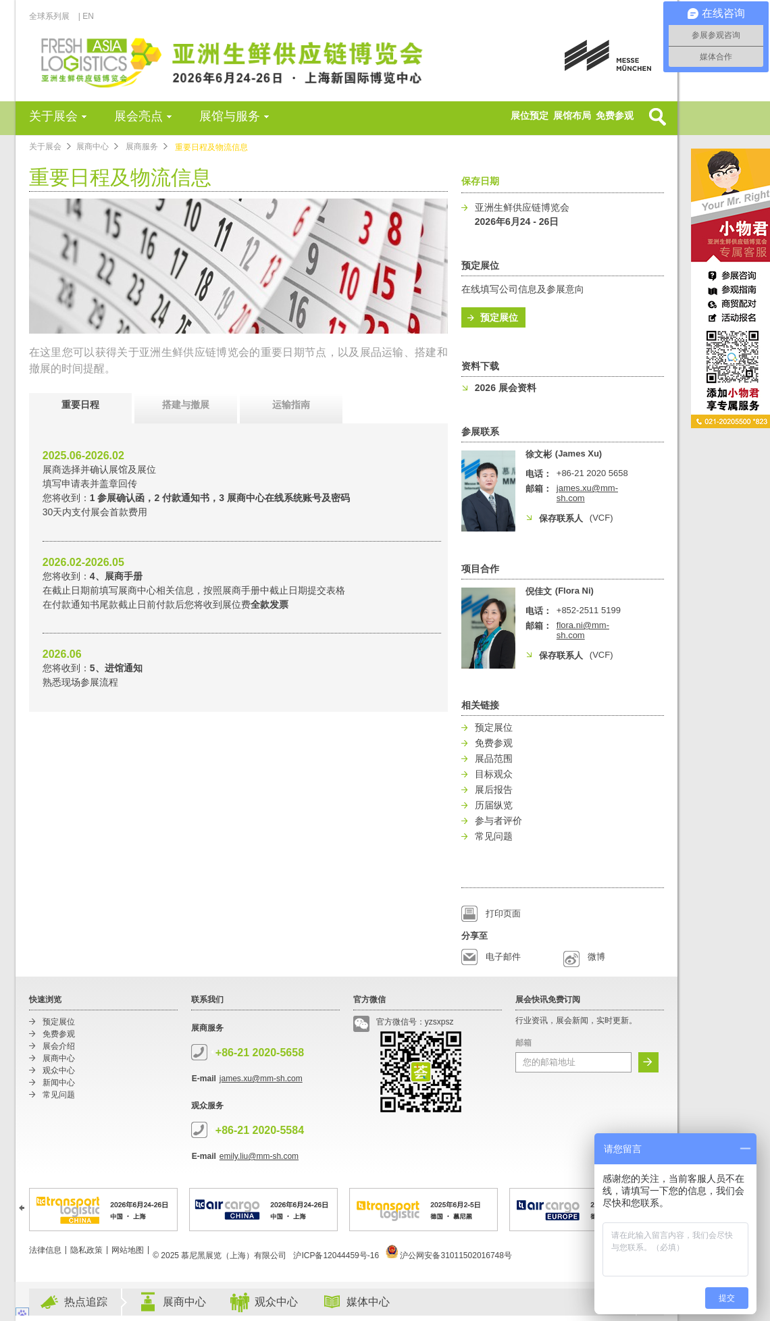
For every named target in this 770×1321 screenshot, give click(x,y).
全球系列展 (53, 16)
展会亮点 (138, 116)
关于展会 (53, 116)
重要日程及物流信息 (211, 147)
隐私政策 (86, 1250)
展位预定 (529, 115)
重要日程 (80, 404)
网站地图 (127, 1250)
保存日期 (480, 181)
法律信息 (45, 1250)
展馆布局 (572, 115)
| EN (86, 16)
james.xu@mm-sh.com (261, 1078)
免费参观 (615, 115)
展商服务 (142, 146)
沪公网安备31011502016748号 (449, 1255)
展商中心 (92, 146)
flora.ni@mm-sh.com (583, 630)
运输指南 (291, 404)
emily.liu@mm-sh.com (259, 1156)
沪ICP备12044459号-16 (336, 1255)
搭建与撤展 (185, 404)
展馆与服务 (229, 116)
